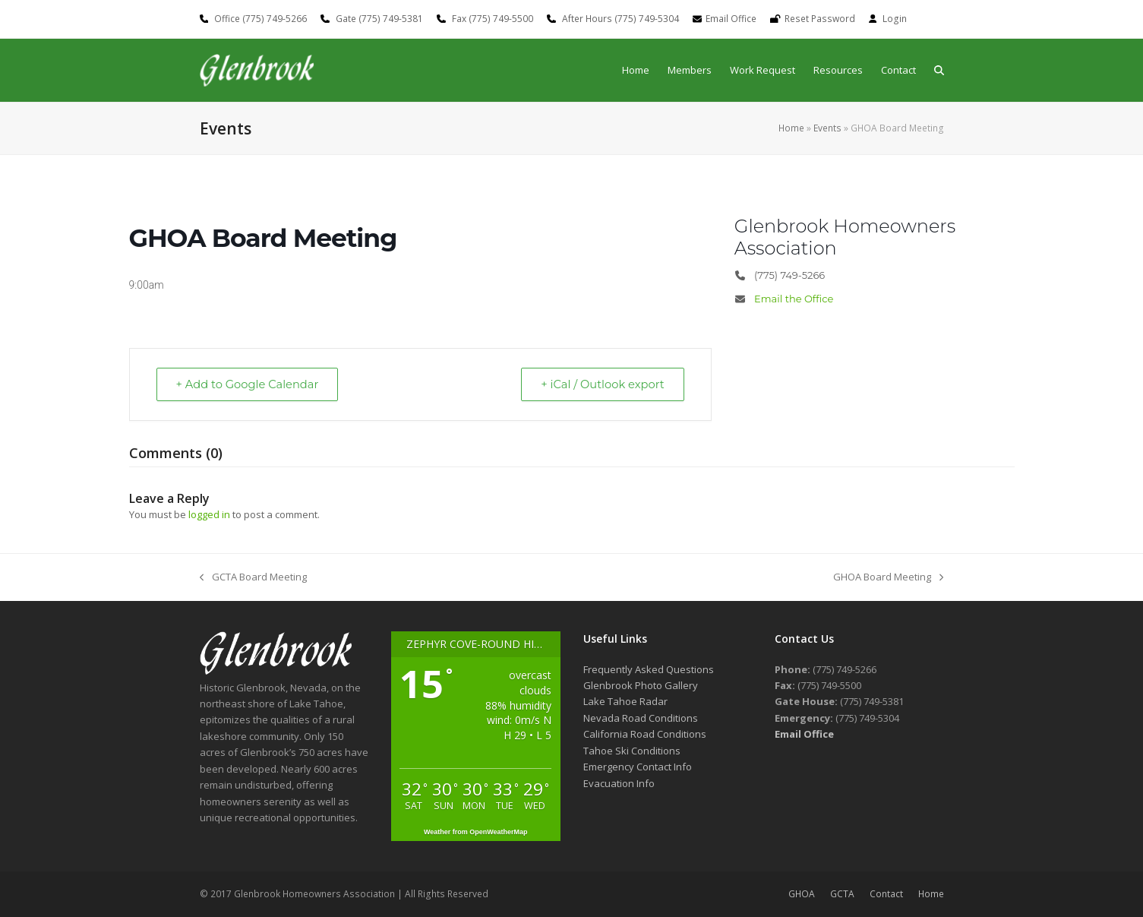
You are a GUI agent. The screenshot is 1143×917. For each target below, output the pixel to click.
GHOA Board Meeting (888, 578)
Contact (886, 894)
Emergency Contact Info (637, 767)
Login (895, 18)
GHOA (801, 894)
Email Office (731, 18)
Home (791, 128)
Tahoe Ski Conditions (631, 750)
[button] (939, 70)
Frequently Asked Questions (648, 669)
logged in (209, 514)
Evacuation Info (619, 783)
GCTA (842, 894)
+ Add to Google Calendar (251, 384)
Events (827, 128)
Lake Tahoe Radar (625, 702)
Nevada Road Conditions (640, 718)
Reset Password (820, 18)
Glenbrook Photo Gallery (640, 685)
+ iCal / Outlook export (599, 384)
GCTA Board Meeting (253, 578)
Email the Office (793, 298)
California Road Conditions (644, 735)
